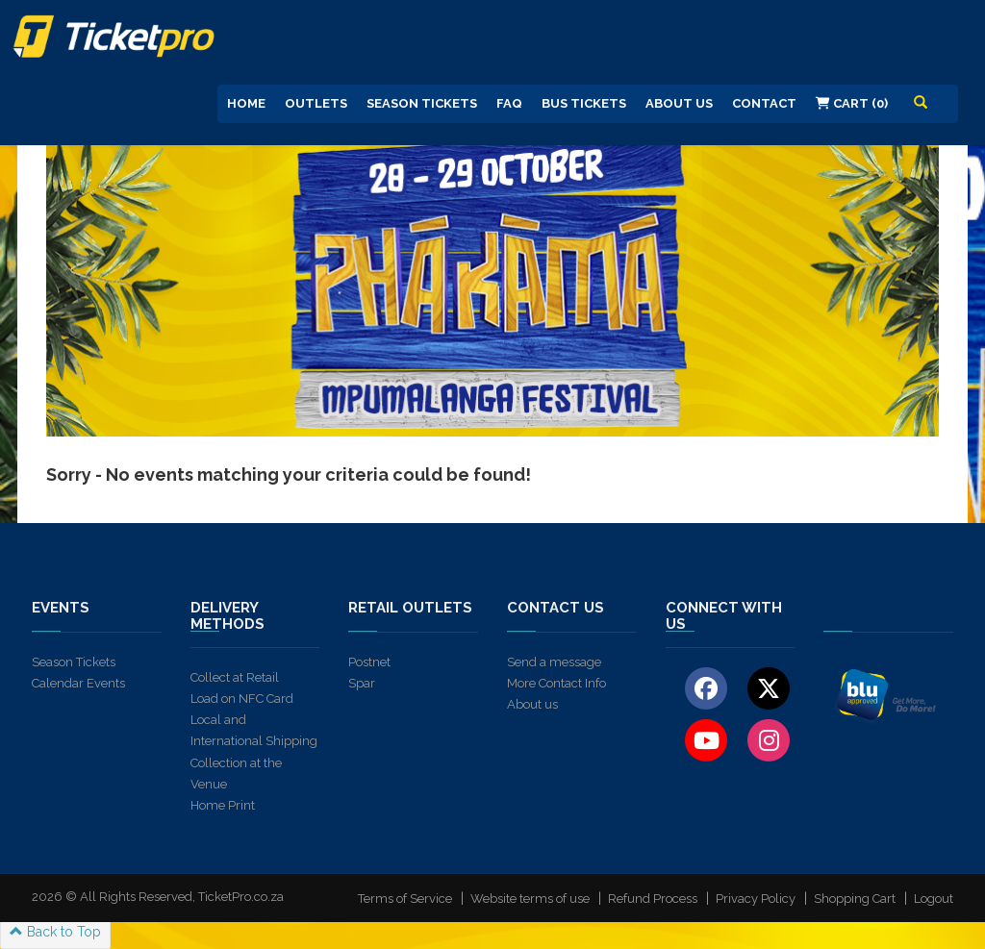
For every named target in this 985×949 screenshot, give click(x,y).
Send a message (554, 662)
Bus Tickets (584, 103)
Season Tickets (421, 103)
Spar (361, 683)
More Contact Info (556, 683)
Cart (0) (852, 103)
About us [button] (679, 103)
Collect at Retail (234, 677)
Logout (933, 898)
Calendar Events (78, 683)
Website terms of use (530, 898)
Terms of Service (405, 898)
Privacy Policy (756, 898)
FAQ (509, 103)
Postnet (369, 662)
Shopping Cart (855, 898)
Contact (764, 103)
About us (532, 704)
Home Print (222, 805)
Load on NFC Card (241, 698)
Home (246, 103)
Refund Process (652, 898)
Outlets (316, 103)
